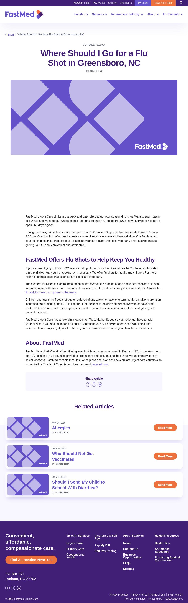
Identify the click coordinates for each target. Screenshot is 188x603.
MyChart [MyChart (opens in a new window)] (143, 2)
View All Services (78, 535)
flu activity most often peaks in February (51, 292)
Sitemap (128, 569)
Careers (112, 3)
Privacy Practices (118, 594)
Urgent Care (74, 543)
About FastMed (133, 535)
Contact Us (130, 549)
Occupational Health (75, 556)
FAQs (127, 563)
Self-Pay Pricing (105, 551)
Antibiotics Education (162, 550)
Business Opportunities (132, 556)
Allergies (61, 427)
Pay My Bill (99, 3)
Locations (81, 14)
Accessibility (155, 598)
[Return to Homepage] (24, 14)
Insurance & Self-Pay (127, 14)
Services (99, 14)
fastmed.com (100, 364)
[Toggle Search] (181, 2)
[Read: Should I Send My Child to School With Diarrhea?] (28, 484)
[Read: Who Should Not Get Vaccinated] (28, 456)
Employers (126, 3)
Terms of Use (157, 594)
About (153, 14)
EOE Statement (174, 598)
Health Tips (162, 543)
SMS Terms (174, 594)
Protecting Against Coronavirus (167, 559)
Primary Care (75, 549)
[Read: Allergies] (28, 427)
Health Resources (167, 535)
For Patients (173, 14)
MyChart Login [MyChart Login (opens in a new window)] (82, 3)
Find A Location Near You (31, 560)
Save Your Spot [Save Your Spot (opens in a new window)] (163, 2)
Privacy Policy (139, 594)
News (127, 543)
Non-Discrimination (135, 598)
